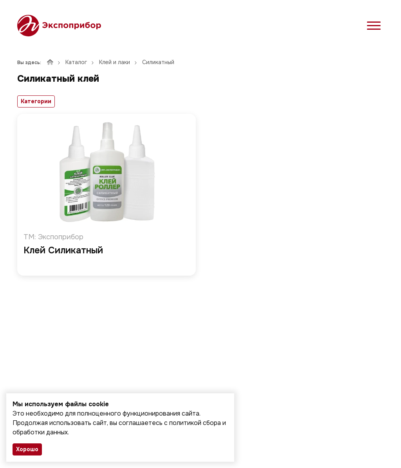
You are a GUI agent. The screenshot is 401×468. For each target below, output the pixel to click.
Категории (36, 101)
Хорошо (27, 449)
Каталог (76, 62)
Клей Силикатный (63, 251)
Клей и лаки (114, 62)
